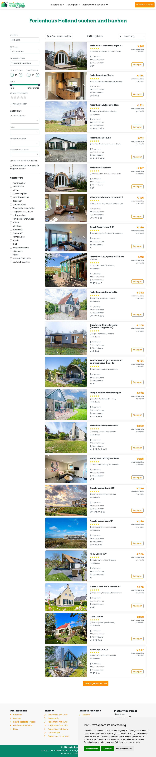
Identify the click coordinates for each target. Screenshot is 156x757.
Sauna (16, 222)
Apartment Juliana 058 (102, 488)
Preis (12, 82)
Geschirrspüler (20, 193)
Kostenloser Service (22, 725)
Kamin (16, 240)
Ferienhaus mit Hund (57, 721)
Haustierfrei (18, 186)
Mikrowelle (18, 251)
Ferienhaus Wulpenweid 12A (104, 105)
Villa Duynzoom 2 (99, 649)
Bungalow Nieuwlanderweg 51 (105, 392)
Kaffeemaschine (21, 247)
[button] (57, 67)
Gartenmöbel (19, 204)
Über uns (17, 714)
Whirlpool (17, 226)
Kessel (16, 254)
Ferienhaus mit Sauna (58, 729)
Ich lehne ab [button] (107, 748)
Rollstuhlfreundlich (22, 258)
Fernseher (18, 233)
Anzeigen (137, 64)
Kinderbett (18, 229)
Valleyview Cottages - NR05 (104, 458)
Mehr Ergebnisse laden (96, 683)
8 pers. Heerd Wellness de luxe (105, 586)
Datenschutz (54, 750)
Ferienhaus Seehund (100, 137)
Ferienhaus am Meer (58, 714)
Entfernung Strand (19, 150)
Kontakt (17, 718)
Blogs (15, 729)
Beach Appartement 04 (102, 227)
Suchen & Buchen (144, 4)
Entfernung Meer (18, 138)
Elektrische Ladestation (24, 208)
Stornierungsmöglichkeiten (24, 161)
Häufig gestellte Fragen (24, 721)
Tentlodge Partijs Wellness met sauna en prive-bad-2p (106, 361)
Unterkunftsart (18, 116)
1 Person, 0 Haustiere (21, 63)
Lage (12, 127)
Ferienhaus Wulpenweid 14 (103, 292)
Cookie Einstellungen (70, 750)
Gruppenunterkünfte (58, 725)
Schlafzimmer (16, 70)
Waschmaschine (21, 197)
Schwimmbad (19, 215)
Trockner (17, 201)
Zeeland (86, 714)
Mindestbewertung (19, 93)
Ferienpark (72, 4)
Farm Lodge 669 (98, 553)
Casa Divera (96, 616)
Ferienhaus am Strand (58, 736)
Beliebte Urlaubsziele (94, 4)
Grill (15, 244)
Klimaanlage (19, 236)
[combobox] (24, 120)
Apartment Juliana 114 (101, 521)
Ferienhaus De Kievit (100, 167)
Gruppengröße (17, 59)
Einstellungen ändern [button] (124, 748)
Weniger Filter (20, 103)
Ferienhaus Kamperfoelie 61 (104, 425)
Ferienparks (53, 718)
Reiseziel (14, 35)
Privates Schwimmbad (23, 218)
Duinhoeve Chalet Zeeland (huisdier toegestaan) (103, 326)
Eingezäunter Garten (23, 211)
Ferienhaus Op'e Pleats (101, 75)
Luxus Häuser (54, 732)
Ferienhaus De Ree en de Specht (106, 45)
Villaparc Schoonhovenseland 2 (106, 197)
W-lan (16, 190)
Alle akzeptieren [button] (92, 748)
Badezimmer (32, 70)
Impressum (66, 753)
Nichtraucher (19, 183)
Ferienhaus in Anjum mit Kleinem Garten (107, 258)
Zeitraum (14, 47)
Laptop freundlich (21, 262)
